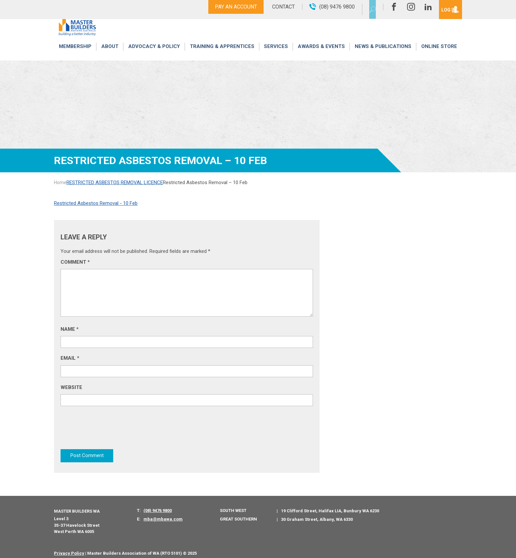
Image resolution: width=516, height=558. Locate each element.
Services (276, 53)
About (110, 53)
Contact (272, 7)
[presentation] (111, 429)
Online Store (439, 53)
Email (70, 358)
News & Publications (383, 53)
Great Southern (238, 513)
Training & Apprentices (223, 53)
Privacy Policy (69, 548)
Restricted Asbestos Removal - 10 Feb (96, 203)
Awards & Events (321, 53)
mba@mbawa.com (163, 514)
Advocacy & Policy (154, 53)
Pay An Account (224, 7)
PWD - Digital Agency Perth (227, 548)
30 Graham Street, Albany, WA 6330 (317, 514)
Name (70, 329)
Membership (75, 53)
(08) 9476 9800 (157, 505)
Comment (75, 262)
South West (233, 505)
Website (71, 387)
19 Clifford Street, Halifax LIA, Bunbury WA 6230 (330, 505)
